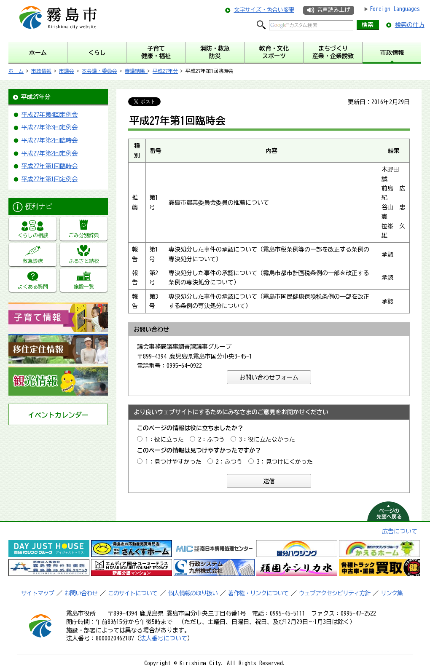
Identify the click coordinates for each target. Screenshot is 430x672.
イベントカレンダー (58, 415)
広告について (399, 531)
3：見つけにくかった (285, 462)
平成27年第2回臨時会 (50, 140)
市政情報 (41, 70)
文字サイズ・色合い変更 (264, 10)
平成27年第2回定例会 (50, 153)
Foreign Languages (395, 9)
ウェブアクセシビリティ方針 (334, 593)
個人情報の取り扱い (193, 593)
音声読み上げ (333, 10)
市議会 (66, 70)
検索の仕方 (410, 25)
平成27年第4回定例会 (50, 115)
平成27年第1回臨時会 (50, 166)
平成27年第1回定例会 (50, 179)
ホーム (16, 70)
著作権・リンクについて (258, 593)
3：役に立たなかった (267, 439)
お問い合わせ (80, 593)
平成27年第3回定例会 (50, 127)
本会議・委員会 (99, 70)
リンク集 (392, 593)
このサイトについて (132, 593)
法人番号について (163, 638)
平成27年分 (165, 70)
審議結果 (136, 70)
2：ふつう (211, 439)
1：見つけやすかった (173, 462)
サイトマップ (37, 593)
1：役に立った (164, 439)
